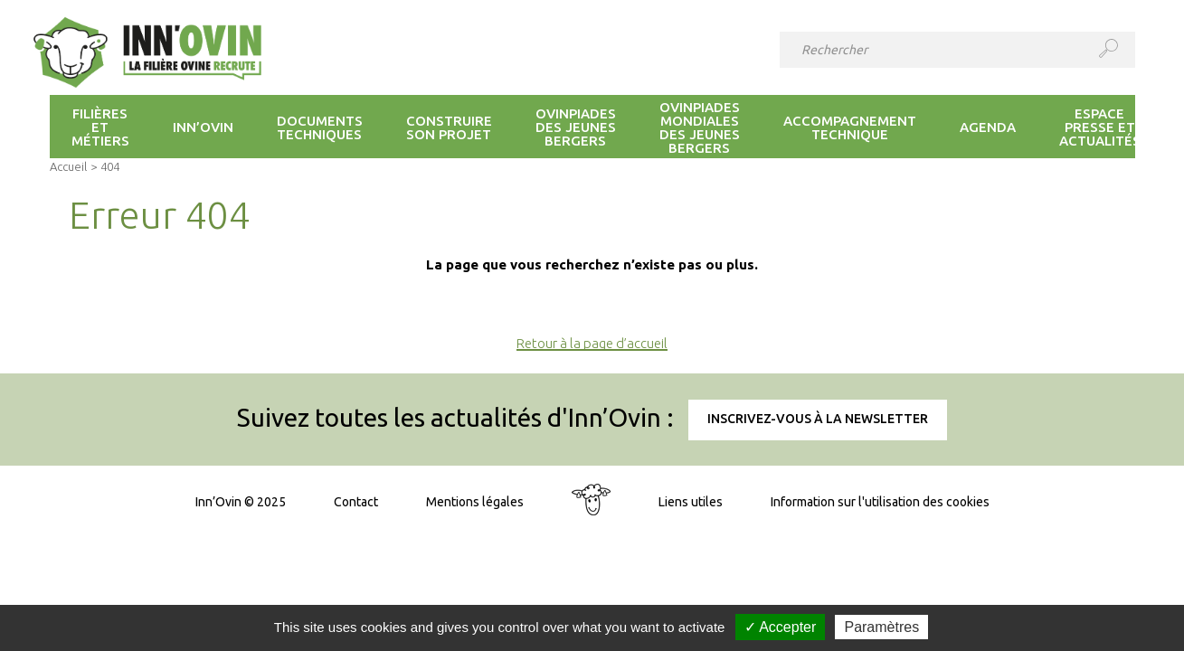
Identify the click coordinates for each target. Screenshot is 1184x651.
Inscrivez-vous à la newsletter (817, 418)
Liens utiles (690, 502)
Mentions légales (475, 502)
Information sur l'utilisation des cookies (880, 502)
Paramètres (881, 627)
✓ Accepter (780, 627)
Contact (356, 502)
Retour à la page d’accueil (592, 343)
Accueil (68, 166)
